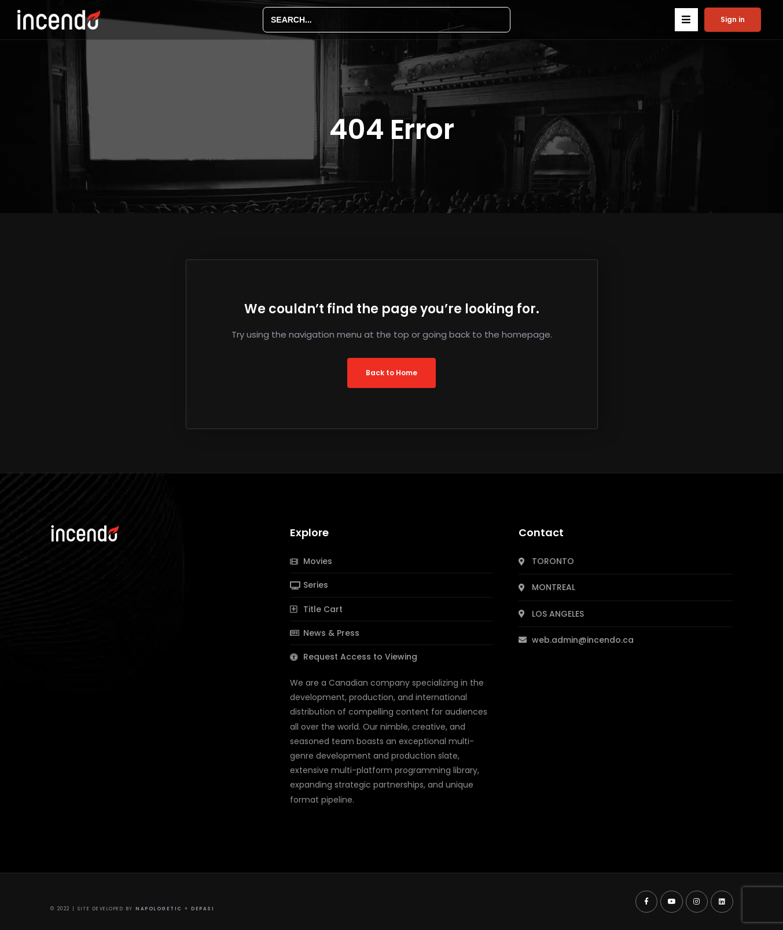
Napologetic (158, 909)
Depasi (202, 909)
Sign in (732, 19)
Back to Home (391, 373)
